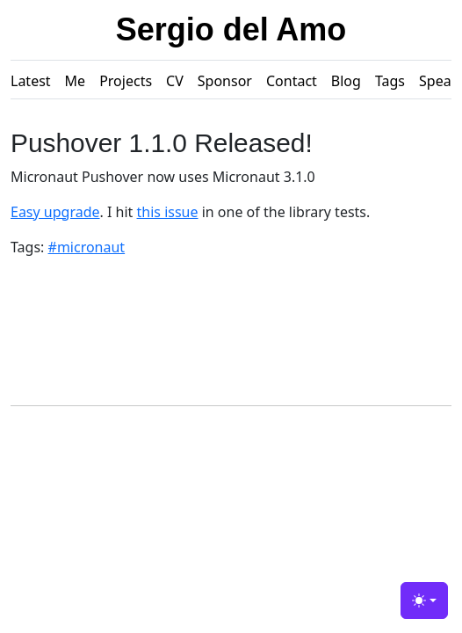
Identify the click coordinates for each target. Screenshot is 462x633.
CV (175, 81)
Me (75, 81)
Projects (125, 81)
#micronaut (87, 247)
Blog (346, 81)
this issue (168, 212)
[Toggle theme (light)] (424, 600)
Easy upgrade (55, 212)
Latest (31, 81)
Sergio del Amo (231, 29)
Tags (390, 81)
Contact (291, 81)
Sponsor (225, 81)
